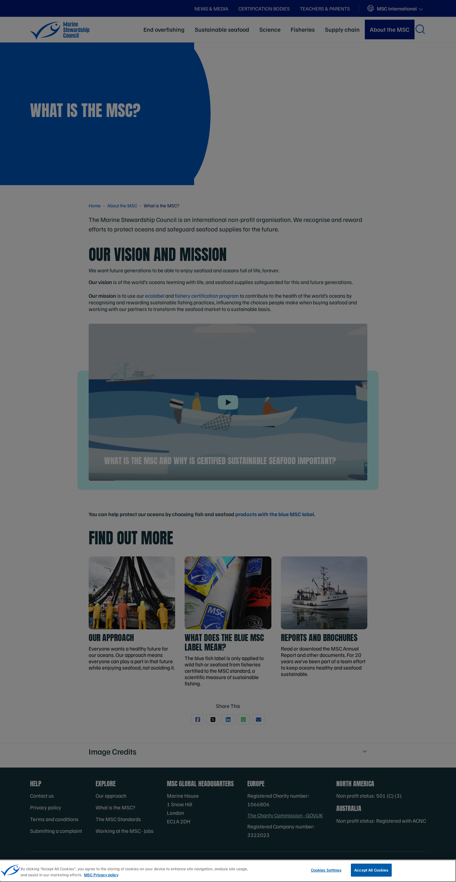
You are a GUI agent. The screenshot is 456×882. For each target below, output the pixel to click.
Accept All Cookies (371, 872)
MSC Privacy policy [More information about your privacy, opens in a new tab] (101, 877)
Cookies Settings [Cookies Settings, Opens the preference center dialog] (326, 872)
